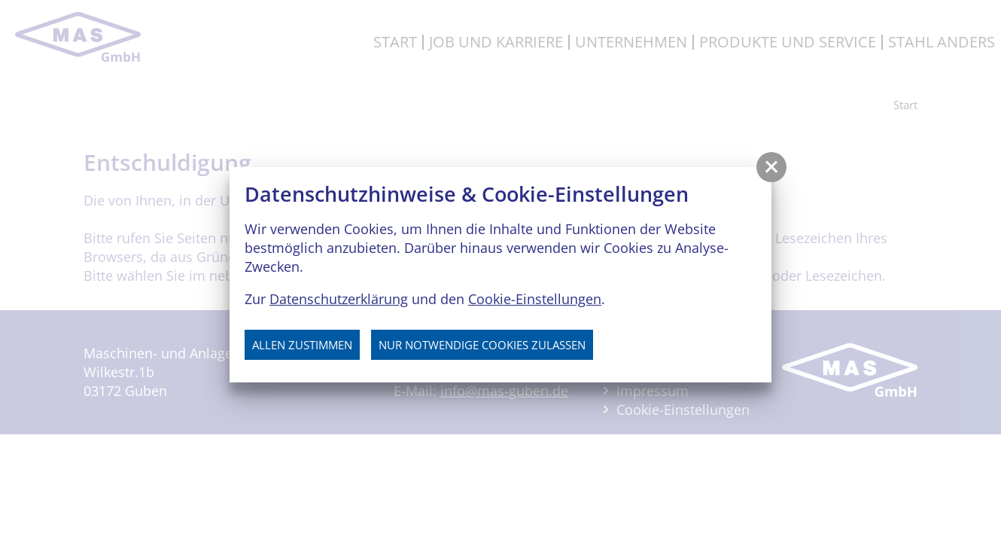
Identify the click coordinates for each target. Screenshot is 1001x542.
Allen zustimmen (302, 344)
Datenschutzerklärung (338, 299)
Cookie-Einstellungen (534, 299)
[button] (771, 167)
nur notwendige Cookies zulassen (482, 344)
